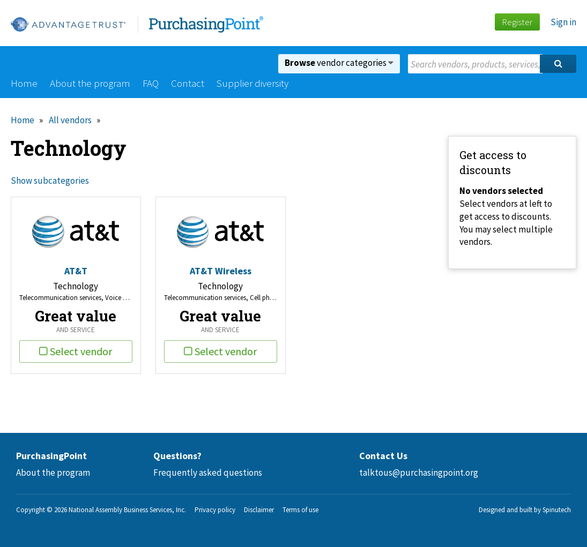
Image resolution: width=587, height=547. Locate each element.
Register (517, 22)
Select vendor (75, 351)
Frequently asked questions (207, 472)
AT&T (75, 271)
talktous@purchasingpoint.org (418, 472)
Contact (187, 83)
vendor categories (339, 63)
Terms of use (300, 509)
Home (24, 83)
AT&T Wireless (220, 271)
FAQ (151, 83)
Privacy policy (215, 509)
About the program (90, 83)
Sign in (563, 22)
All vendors (70, 120)
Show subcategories (50, 180)
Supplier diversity (252, 83)
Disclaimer (259, 509)
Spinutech (557, 509)
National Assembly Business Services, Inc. (127, 509)
